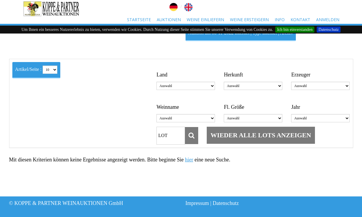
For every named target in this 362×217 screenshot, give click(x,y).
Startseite (139, 19)
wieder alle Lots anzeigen (261, 135)
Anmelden (327, 19)
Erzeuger (300, 75)
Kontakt (300, 19)
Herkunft (233, 75)
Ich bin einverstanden (295, 29)
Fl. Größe (234, 107)
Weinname (167, 107)
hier (189, 160)
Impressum (197, 203)
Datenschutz (328, 29)
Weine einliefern (205, 19)
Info (280, 19)
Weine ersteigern (249, 19)
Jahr (295, 107)
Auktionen (169, 19)
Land (161, 75)
